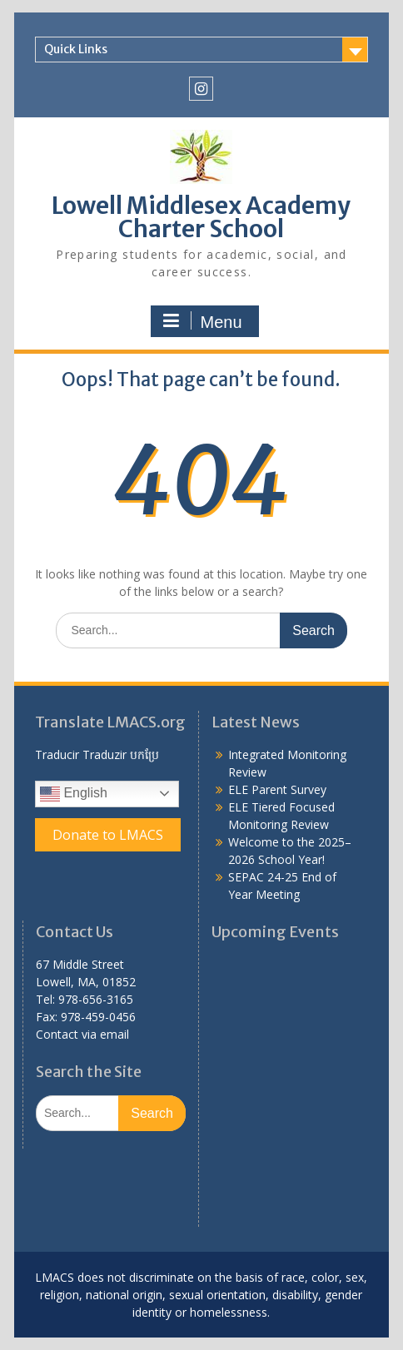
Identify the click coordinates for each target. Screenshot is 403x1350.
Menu (202, 321)
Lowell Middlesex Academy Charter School (201, 217)
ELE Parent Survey (277, 789)
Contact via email (82, 1034)
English (73, 794)
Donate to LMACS (107, 835)
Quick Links (75, 49)
